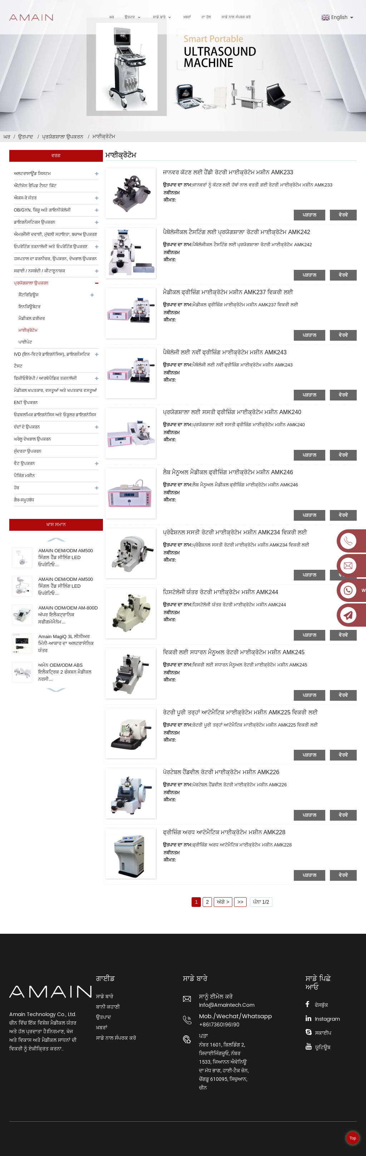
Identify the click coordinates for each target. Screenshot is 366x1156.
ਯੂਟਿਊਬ (323, 1047)
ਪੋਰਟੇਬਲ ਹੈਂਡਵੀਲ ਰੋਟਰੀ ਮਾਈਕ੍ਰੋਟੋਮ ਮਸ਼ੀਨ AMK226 (221, 772)
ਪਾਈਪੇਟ (25, 342)
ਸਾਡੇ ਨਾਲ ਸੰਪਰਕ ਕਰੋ (236, 17)
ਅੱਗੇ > (223, 902)
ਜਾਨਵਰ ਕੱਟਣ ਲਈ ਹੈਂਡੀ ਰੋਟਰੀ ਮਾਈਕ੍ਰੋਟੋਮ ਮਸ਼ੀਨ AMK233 (228, 172)
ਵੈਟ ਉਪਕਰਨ (24, 463)
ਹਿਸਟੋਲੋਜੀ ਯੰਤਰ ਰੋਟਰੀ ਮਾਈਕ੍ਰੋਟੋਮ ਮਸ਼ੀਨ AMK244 (220, 592)
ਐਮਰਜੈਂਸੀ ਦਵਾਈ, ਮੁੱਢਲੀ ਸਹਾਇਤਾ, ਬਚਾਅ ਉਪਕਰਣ (55, 234)
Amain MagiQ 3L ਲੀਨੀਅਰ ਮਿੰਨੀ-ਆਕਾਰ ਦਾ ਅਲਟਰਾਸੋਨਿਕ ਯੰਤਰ (66, 643)
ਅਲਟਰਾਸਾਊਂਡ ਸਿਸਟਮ (32, 173)
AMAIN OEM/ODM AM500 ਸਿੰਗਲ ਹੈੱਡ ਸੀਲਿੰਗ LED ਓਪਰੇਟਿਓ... (65, 557)
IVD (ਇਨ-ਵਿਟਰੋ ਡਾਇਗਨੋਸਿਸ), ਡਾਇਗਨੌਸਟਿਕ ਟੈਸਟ (52, 360)
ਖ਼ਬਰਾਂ (187, 17)
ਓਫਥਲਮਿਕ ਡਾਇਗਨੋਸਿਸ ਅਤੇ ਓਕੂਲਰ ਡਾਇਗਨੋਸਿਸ (55, 414)
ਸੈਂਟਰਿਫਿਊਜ (29, 294)
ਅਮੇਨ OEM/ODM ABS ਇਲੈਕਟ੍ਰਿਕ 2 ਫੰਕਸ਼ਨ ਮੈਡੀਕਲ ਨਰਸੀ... (65, 672)
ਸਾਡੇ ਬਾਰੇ (163, 17)
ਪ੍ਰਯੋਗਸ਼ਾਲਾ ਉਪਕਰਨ (62, 137)
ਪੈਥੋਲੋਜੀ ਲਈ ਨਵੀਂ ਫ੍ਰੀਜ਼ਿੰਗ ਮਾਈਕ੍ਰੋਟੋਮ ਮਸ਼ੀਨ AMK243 (225, 352)
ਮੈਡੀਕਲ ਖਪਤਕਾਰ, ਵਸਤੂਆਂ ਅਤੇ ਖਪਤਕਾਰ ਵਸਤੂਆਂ (55, 390)
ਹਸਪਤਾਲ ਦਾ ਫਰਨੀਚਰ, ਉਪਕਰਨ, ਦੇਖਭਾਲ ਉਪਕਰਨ (55, 258)
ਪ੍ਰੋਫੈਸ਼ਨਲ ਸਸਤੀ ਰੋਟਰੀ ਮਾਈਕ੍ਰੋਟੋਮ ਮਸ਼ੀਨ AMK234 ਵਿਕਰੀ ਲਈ (235, 532)
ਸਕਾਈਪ (323, 1033)
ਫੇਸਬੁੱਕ (321, 1005)
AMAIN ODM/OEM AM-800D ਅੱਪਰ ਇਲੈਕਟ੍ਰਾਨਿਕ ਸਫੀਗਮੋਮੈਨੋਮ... (68, 615)
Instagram (327, 1019)
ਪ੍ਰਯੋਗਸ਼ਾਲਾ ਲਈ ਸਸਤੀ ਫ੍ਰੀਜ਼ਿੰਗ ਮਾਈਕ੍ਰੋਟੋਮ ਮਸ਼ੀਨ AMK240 (232, 412)
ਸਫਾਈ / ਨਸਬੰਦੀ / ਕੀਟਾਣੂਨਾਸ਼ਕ (39, 270)
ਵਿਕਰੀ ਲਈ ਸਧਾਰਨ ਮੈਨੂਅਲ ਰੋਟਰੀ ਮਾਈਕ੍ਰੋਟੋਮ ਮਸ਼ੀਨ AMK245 (234, 652)
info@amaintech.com (225, 1005)
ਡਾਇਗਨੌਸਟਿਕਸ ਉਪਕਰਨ (34, 222)
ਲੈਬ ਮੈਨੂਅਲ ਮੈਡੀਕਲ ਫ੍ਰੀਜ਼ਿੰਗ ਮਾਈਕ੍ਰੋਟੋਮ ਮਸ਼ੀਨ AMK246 (228, 472)
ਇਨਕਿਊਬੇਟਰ (29, 306)
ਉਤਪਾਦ (133, 17)
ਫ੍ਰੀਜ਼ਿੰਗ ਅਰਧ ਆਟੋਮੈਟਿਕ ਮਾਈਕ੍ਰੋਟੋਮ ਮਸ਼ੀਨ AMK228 (224, 832)
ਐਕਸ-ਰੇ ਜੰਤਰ (25, 197)
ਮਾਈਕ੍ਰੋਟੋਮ (104, 136)
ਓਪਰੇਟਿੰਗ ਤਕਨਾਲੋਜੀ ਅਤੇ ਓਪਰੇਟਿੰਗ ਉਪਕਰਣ (51, 246)
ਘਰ (111, 17)
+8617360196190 (219, 1025)
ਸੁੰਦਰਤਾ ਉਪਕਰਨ (27, 451)
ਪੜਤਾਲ (310, 215)
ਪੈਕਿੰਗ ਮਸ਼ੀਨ (24, 475)
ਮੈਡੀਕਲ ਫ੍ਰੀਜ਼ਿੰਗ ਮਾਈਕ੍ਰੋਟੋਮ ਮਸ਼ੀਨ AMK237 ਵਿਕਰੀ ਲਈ (228, 292)
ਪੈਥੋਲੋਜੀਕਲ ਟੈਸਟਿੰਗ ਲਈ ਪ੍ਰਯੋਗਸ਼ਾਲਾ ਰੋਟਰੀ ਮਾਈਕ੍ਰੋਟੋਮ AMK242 (236, 232)
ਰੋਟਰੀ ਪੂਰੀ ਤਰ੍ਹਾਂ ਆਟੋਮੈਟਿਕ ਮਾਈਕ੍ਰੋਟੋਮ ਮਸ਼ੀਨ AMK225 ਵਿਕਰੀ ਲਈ (240, 712)
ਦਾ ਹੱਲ (206, 17)
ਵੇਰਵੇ (343, 215)
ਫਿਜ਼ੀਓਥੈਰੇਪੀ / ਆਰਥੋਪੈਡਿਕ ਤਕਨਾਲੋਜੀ (45, 378)
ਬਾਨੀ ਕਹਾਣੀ (108, 1007)
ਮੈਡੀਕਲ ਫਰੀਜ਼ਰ (32, 318)
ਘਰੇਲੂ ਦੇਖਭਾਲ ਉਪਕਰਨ (32, 439)
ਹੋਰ (16, 487)
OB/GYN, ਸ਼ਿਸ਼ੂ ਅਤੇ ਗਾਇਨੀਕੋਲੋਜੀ (42, 210)
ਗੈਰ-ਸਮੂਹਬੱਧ (24, 499)
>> (240, 902)
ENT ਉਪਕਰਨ (26, 402)
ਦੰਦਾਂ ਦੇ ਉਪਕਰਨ (27, 426)
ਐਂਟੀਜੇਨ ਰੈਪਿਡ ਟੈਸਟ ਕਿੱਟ (35, 185)
